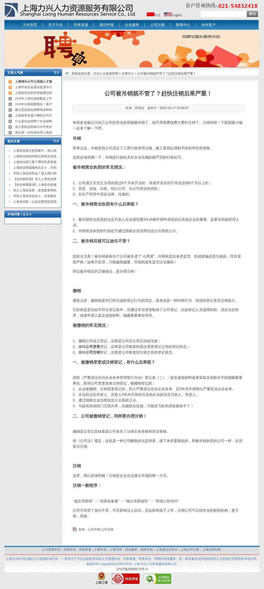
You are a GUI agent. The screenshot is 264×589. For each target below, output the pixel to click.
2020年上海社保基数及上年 (33, 98)
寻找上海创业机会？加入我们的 (34, 173)
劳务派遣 (81, 25)
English (177, 15)
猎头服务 (131, 549)
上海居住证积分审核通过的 (33, 93)
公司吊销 (94, 529)
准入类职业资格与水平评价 (33, 127)
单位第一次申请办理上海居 (33, 132)
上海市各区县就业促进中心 (33, 87)
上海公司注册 (190, 549)
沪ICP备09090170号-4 (132, 569)
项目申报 (106, 25)
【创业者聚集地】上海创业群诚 (34, 184)
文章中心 (128, 73)
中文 (157, 15)
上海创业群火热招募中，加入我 (34, 150)
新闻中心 (183, 25)
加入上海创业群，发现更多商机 (34, 190)
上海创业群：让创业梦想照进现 (34, 201)
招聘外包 (147, 549)
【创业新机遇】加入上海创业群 (34, 179)
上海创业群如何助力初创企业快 (34, 156)
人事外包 (100, 549)
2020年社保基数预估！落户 (33, 104)
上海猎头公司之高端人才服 (33, 81)
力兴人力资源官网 (105, 73)
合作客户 (208, 25)
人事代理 (116, 549)
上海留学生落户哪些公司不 (33, 115)
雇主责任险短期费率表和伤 (33, 110)
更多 (57, 72)
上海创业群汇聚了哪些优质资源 (34, 162)
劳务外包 (69, 549)
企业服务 (132, 25)
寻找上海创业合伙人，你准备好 (34, 196)
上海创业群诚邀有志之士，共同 (34, 167)
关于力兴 (55, 25)
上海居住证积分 (167, 549)
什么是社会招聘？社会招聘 (33, 121)
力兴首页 (30, 25)
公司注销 (107, 529)
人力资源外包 (51, 549)
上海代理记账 (211, 549)
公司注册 (157, 25)
